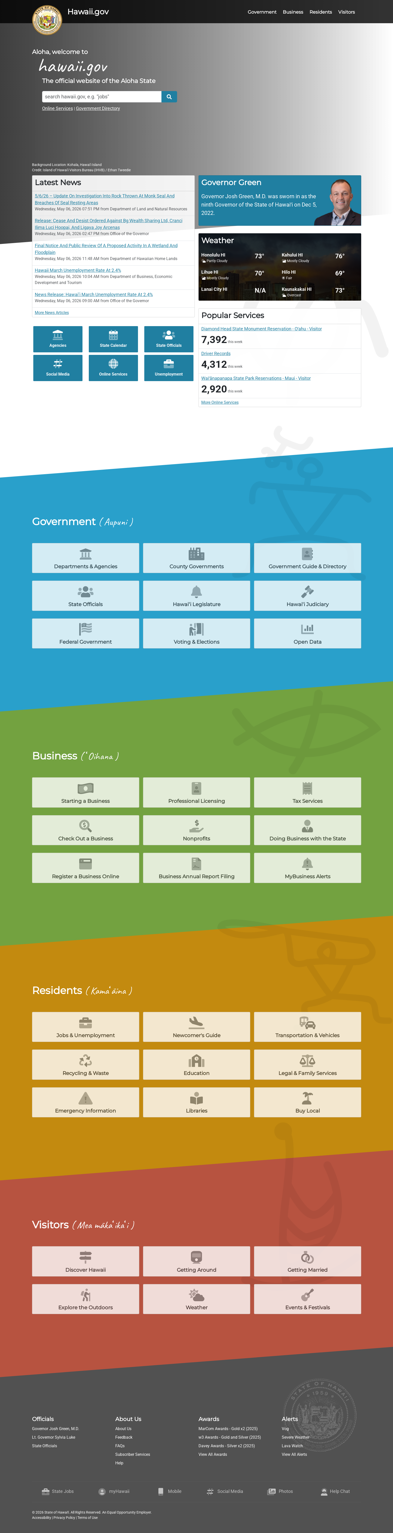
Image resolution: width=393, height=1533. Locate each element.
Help (119, 1463)
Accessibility (41, 1518)
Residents (321, 12)
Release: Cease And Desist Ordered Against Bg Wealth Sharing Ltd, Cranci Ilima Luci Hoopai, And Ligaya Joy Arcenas (108, 224)
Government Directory (98, 108)
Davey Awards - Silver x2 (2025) (227, 1445)
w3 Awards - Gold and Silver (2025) (230, 1437)
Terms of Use (87, 1518)
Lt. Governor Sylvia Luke (53, 1437)
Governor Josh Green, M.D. (55, 1428)
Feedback (123, 1437)
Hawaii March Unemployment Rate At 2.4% (78, 270)
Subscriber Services (132, 1454)
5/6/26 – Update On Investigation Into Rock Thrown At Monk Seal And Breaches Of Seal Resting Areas (105, 199)
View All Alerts (294, 1454)
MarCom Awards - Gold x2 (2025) (228, 1428)
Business (293, 12)
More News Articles (52, 312)
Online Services (57, 108)
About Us (123, 1428)
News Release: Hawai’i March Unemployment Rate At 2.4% (94, 294)
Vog (285, 1428)
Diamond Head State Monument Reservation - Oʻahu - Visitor (261, 328)
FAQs (120, 1445)
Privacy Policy (64, 1518)
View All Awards (213, 1454)
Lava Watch (292, 1445)
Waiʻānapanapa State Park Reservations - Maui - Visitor (256, 378)
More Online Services (220, 402)
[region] (280, 200)
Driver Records (216, 353)
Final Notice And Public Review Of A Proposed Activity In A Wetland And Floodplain (106, 249)
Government (262, 12)
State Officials (44, 1445)
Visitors (346, 12)
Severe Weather (295, 1437)
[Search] (102, 96)
